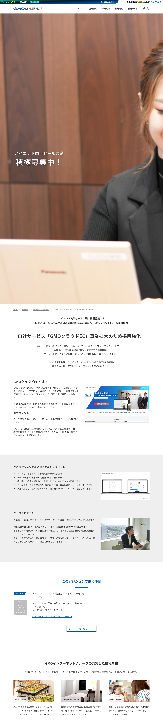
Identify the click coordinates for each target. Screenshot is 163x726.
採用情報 (119, 8)
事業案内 (106, 8)
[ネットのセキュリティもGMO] (21, 2)
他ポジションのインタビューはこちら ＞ (52, 616)
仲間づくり (133, 8)
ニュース (80, 8)
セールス (19, 593)
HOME (15, 310)
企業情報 (93, 8)
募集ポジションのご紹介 (41, 310)
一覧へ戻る (82, 628)
